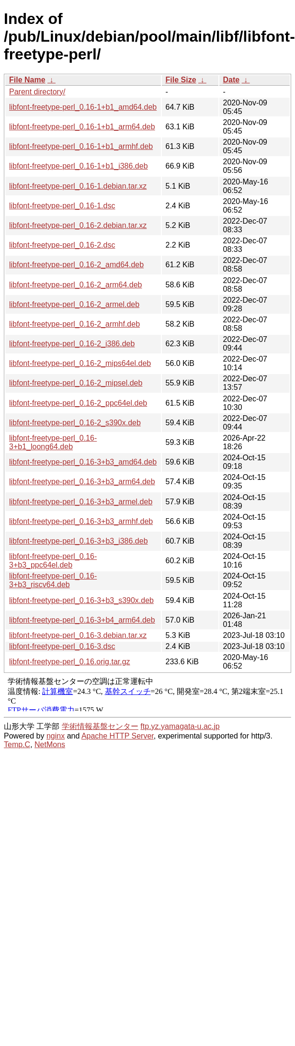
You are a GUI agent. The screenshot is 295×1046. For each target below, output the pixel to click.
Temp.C (17, 744)
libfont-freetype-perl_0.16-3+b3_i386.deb (78, 541)
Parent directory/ (37, 92)
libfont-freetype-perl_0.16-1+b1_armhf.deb (81, 146)
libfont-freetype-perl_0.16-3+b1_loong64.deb (53, 442)
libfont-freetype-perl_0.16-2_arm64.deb (75, 285)
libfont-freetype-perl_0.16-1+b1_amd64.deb (83, 107)
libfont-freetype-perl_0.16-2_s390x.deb (75, 423)
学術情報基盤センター (100, 726)
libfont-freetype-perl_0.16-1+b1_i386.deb (78, 166)
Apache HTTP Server (117, 736)
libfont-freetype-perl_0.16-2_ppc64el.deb (78, 403)
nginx (55, 736)
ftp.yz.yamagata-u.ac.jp (179, 726)
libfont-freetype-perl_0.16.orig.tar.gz (69, 662)
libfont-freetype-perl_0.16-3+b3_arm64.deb (82, 482)
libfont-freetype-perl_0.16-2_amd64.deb (76, 265)
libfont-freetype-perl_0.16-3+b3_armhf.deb (81, 521)
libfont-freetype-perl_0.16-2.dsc (62, 245)
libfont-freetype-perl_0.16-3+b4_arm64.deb (82, 620)
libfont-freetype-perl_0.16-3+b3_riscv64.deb (53, 580)
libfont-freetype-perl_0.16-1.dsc (62, 206)
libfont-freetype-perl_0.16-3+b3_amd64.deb (83, 462)
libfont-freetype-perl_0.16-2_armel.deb (74, 304)
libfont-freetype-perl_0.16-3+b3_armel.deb (80, 502)
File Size (181, 80)
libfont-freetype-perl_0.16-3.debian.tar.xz (78, 635)
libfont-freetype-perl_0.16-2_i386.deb (72, 344)
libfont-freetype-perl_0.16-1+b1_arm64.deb (82, 127)
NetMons (49, 744)
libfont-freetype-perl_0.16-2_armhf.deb (74, 324)
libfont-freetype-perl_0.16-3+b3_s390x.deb (81, 600)
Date (231, 80)
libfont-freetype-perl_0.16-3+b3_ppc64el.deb (53, 560)
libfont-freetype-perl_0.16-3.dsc (62, 646)
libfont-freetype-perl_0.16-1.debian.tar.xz (78, 186)
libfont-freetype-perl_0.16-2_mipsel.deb (75, 383)
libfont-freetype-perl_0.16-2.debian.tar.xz (78, 225)
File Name (27, 80)
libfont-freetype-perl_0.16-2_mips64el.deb (80, 363)
